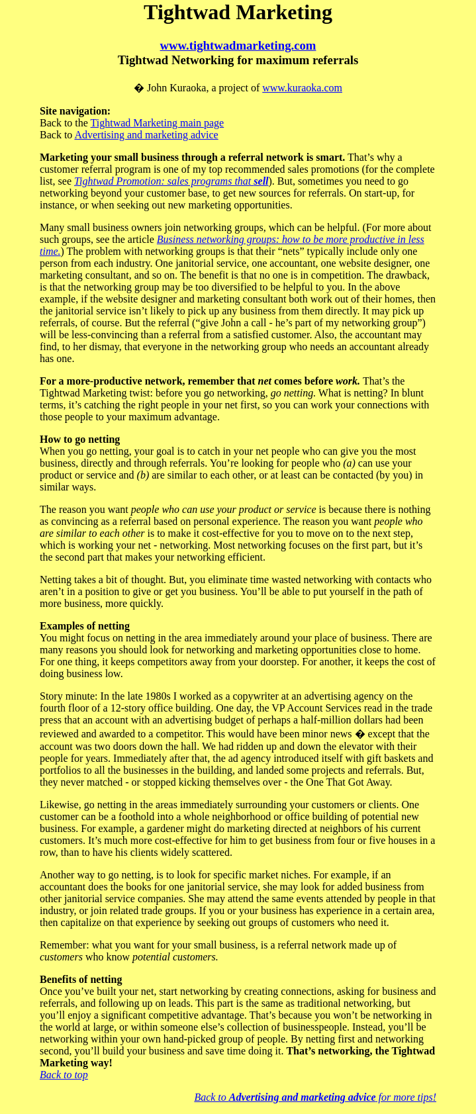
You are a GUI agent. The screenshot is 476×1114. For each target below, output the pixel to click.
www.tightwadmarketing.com (238, 45)
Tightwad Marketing (238, 12)
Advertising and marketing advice (146, 134)
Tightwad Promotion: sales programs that (171, 181)
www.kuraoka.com (302, 87)
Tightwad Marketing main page (157, 122)
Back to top (64, 1074)
